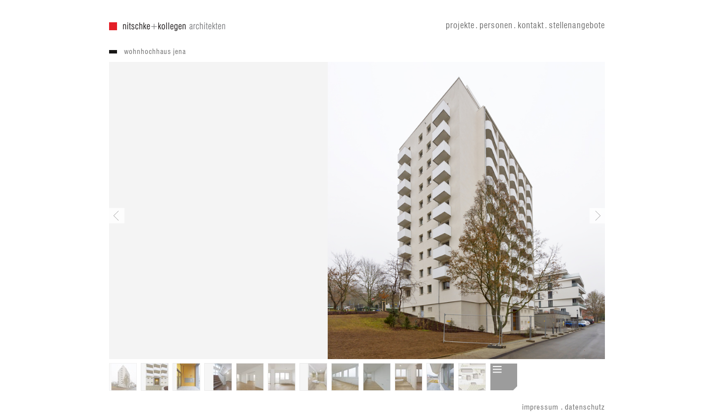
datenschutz (585, 407)
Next (597, 215)
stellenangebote (577, 25)
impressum (540, 407)
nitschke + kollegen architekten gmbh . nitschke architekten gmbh (167, 26)
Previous (116, 215)
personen (496, 25)
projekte (460, 25)
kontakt (531, 25)
